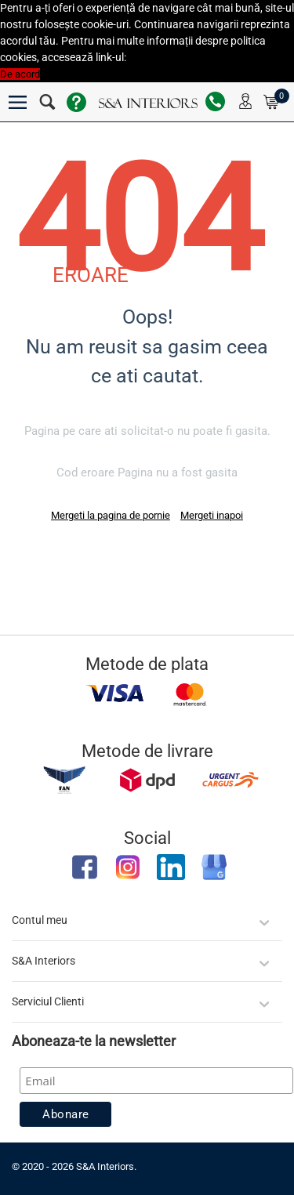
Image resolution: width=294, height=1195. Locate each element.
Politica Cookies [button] (164, 57)
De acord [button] (20, 74)
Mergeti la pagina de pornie (110, 515)
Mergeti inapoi (211, 515)
